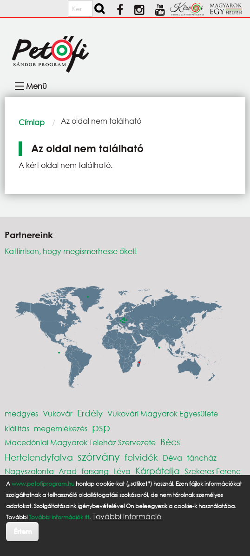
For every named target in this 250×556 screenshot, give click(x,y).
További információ (126, 516)
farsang (95, 471)
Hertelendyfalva (39, 457)
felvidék (141, 457)
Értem (22, 531)
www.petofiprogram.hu (43, 484)
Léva (122, 471)
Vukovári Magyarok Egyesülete (162, 413)
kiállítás (17, 428)
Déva (172, 457)
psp (101, 427)
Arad (68, 471)
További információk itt (59, 517)
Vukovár (57, 413)
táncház (202, 457)
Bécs (170, 441)
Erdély (90, 413)
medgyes (21, 413)
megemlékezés (60, 428)
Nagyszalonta (29, 471)
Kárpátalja (157, 470)
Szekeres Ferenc (212, 471)
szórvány (99, 456)
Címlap (32, 122)
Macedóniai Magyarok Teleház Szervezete (80, 442)
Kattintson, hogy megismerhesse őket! (71, 251)
